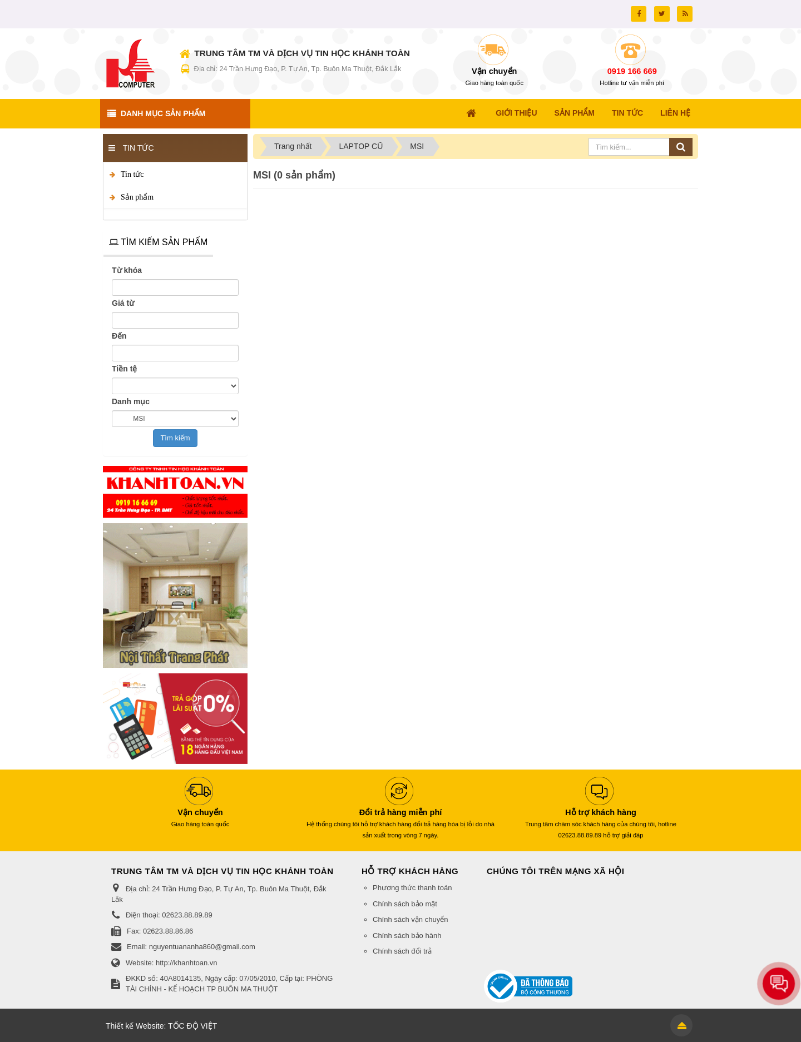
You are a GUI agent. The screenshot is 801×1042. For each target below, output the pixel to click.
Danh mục (131, 401)
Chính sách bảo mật (405, 904)
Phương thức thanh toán (412, 888)
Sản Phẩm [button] (575, 112)
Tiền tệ (124, 368)
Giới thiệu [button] (516, 112)
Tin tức (132, 174)
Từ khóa (127, 270)
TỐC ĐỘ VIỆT (192, 1025)
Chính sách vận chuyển (410, 919)
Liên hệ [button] (675, 112)
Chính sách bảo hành (407, 935)
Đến (119, 335)
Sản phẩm (137, 197)
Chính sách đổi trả (402, 951)
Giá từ (123, 303)
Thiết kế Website (135, 1025)
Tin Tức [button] (627, 112)
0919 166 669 (632, 71)
